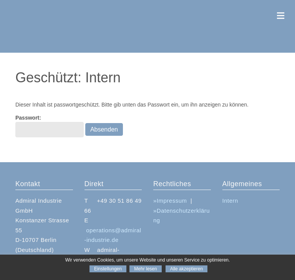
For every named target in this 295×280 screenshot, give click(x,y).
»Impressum (170, 200)
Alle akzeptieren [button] (186, 269)
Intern (230, 200)
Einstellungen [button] (108, 269)
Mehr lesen (145, 269)
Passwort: (49, 126)
